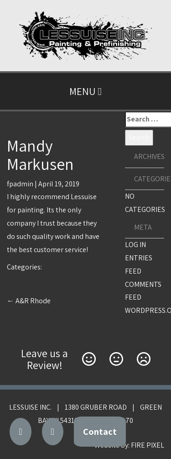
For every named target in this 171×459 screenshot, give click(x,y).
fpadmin (20, 184)
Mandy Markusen (40, 154)
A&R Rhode (29, 301)
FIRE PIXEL (147, 445)
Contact (100, 432)
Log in (135, 244)
